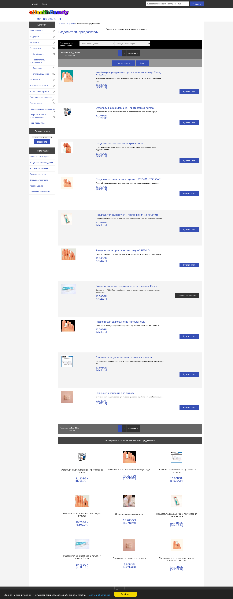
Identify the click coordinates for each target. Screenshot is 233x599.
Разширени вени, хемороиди (42, 110)
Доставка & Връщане (39, 157)
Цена (142, 63)
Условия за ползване (39, 168)
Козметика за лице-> (42, 86)
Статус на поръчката (39, 180)
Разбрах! (125, 594)
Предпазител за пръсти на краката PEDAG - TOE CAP (128, 179)
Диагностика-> (42, 31)
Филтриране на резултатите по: (66, 44)
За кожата (42, 42)
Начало (34, 4)
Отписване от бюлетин (40, 192)
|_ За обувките (42, 54)
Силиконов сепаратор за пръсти (115, 393)
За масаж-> (42, 80)
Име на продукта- (124, 63)
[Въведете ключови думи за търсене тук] (167, 3)
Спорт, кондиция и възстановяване (42, 116)
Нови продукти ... (37, 123)
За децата (42, 36)
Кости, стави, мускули (42, 91)
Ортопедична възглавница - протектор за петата (125, 107)
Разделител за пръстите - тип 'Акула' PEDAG (123, 250)
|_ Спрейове (42, 68)
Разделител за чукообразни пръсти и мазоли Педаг (126, 286)
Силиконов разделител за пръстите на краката (124, 357)
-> (42, 48)
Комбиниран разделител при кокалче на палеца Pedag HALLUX (128, 73)
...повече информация (187, 295)
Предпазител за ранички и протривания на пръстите (127, 214)
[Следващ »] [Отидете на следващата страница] (133, 53)
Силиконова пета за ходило (129, 514)
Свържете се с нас (38, 174)
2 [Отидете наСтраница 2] (124, 53)
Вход (44, 4)
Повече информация (99, 595)
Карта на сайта (36, 186)
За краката (70, 24)
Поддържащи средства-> (42, 98)
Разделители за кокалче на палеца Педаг (120, 321)
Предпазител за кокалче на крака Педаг (120, 143)
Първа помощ (42, 103)
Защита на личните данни (41, 162)
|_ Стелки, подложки (42, 74)
